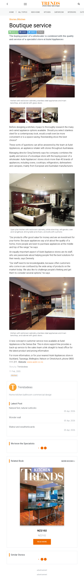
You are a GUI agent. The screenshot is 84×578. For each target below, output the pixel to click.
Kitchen (47, 12)
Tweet (32, 32)
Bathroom (59, 12)
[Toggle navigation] (25, 4)
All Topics (22, 12)
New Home (35, 12)
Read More (42, 542)
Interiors (72, 12)
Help (40, 32)
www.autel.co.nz (35, 362)
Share (23, 32)
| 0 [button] (13, 32)
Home (11, 12)
